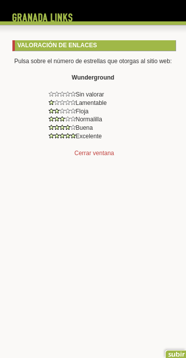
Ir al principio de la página (174, 351)
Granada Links (42, 17)
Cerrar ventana (94, 153)
